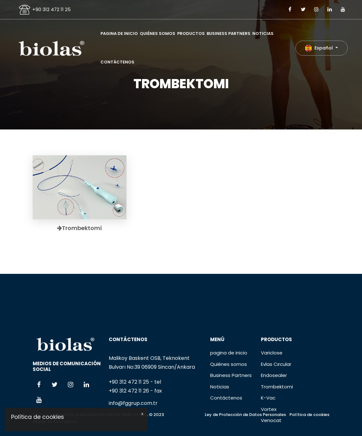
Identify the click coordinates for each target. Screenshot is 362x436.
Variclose (271, 383)
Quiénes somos (157, 33)
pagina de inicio (119, 33)
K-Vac (268, 429)
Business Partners (228, 33)
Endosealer (274, 406)
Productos (191, 33)
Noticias (263, 33)
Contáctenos (117, 62)
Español (319, 48)
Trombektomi (277, 417)
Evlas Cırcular (276, 395)
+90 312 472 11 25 (51, 9)
